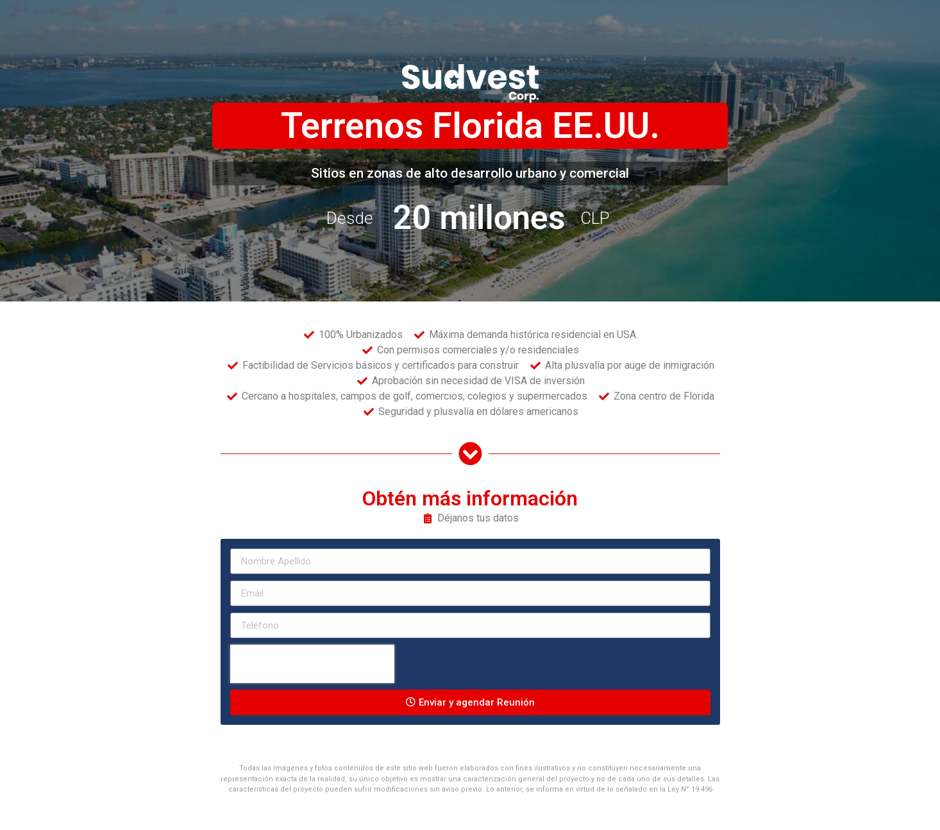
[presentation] (312, 664)
